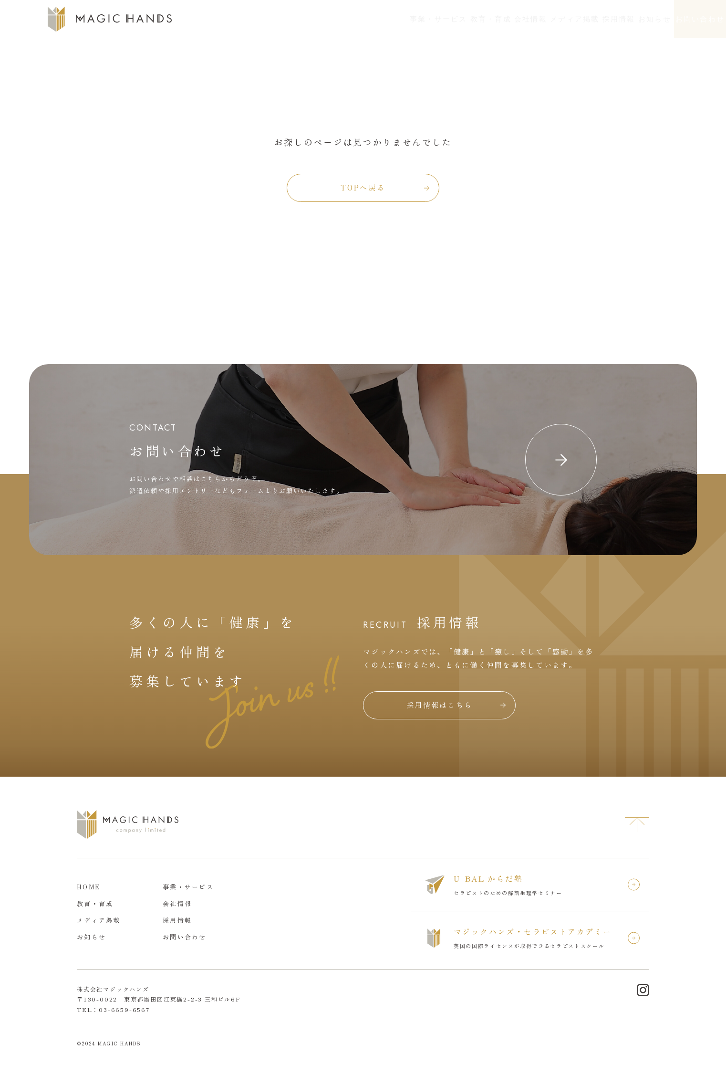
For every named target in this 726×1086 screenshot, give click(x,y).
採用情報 (550, 19)
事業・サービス (306, 19)
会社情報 (430, 19)
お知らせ (602, 19)
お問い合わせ (682, 19)
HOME (88, 886)
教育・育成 (374, 19)
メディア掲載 (491, 19)
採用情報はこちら (439, 705)
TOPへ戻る (363, 187)
